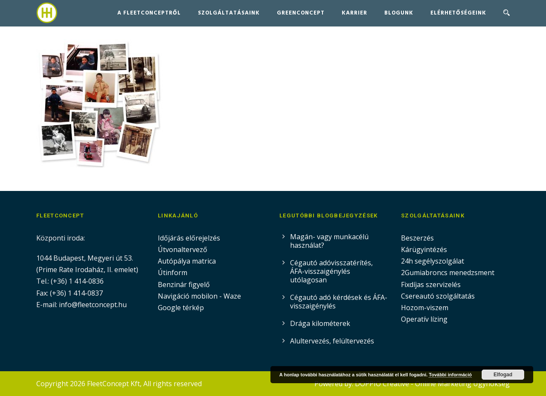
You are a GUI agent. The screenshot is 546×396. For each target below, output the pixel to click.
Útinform (172, 272)
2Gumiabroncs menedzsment (447, 272)
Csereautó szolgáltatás (438, 296)
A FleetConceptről (149, 13)
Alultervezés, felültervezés (332, 341)
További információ (450, 374)
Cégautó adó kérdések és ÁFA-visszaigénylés (338, 302)
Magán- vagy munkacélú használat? (329, 241)
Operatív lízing (424, 319)
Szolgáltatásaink (229, 13)
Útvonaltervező (182, 249)
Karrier (354, 13)
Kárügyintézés (424, 249)
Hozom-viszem (424, 307)
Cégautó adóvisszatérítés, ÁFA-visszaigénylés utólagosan (331, 271)
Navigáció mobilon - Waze (199, 296)
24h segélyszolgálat (432, 261)
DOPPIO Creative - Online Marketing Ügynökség (432, 383)
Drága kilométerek (320, 323)
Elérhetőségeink (458, 13)
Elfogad (503, 375)
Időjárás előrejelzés (189, 238)
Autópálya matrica (188, 261)
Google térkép (181, 307)
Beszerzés (417, 238)
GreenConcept (301, 13)
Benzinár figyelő (184, 284)
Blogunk (398, 13)
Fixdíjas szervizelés (431, 284)
